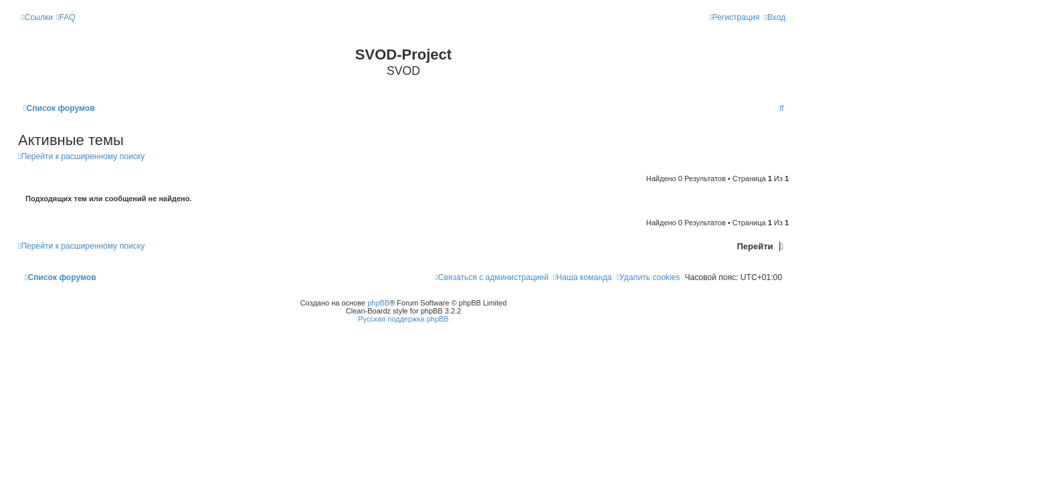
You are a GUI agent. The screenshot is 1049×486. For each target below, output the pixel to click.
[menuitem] (66, 18)
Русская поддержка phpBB (403, 319)
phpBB (378, 303)
